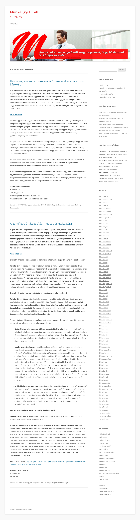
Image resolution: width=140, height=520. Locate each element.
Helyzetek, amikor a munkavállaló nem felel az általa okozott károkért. (48, 82)
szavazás (102, 485)
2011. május (103, 398)
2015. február (104, 269)
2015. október (104, 247)
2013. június (103, 329)
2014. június (103, 293)
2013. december (105, 311)
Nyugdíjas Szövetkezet (108, 97)
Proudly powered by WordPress (21, 509)
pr (99, 482)
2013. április (103, 335)
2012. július (103, 362)
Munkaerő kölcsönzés (107, 458)
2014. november (105, 278)
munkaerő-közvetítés (107, 461)
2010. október (104, 419)
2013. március (104, 338)
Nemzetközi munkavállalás (109, 473)
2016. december (105, 208)
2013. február (104, 341)
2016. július (103, 220)
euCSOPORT (20, 205)
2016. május (103, 226)
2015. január (103, 272)
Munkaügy (103, 467)
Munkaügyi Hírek (24, 12)
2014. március (104, 302)
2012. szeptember (105, 356)
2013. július (103, 326)
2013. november (105, 314)
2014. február (104, 305)
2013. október (104, 317)
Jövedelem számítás (106, 452)
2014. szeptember (105, 284)
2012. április (103, 371)
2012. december (105, 347)
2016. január (103, 238)
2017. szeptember (105, 199)
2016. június (103, 223)
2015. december (105, 241)
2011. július (103, 392)
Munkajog (102, 464)
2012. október (104, 353)
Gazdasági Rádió (105, 446)
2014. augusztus (105, 287)
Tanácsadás (14, 208)
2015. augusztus (105, 253)
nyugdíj (101, 476)
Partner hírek (104, 479)
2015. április (103, 263)
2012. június (103, 365)
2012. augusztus (105, 359)
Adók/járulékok (104, 434)
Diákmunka (104, 85)
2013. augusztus (105, 323)
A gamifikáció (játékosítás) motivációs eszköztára (41, 223)
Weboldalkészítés (106, 94)
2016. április (103, 229)
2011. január (103, 410)
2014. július (103, 290)
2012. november (105, 350)
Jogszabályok (75, 205)
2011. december (105, 383)
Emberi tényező (64, 205)
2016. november (105, 211)
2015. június (103, 256)
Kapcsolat (14, 24)
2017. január (103, 205)
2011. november (105, 386)
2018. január (103, 196)
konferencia (103, 455)
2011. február (104, 407)
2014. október (104, 281)
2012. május (103, 368)
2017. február (104, 202)
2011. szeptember (105, 389)
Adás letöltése (16, 254)
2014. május (103, 296)
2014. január (103, 308)
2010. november (105, 416)
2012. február (104, 377)
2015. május (103, 259)
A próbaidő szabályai (112, 175)
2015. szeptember (105, 250)
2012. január (103, 380)
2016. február (104, 235)
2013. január (103, 344)
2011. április (103, 401)
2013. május (103, 332)
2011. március (104, 404)
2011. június (103, 395)
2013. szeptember (105, 320)
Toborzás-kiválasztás (106, 491)
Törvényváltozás (105, 494)
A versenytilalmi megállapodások (111, 124)
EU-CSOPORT (104, 443)
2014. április (103, 299)
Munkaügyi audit (105, 470)
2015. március (104, 266)
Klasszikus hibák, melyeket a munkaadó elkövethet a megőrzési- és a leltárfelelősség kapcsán (113, 154)
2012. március (104, 374)
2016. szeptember (105, 214)
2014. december (105, 275)
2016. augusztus (105, 217)
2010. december (105, 413)
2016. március (104, 232)
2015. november (105, 244)
